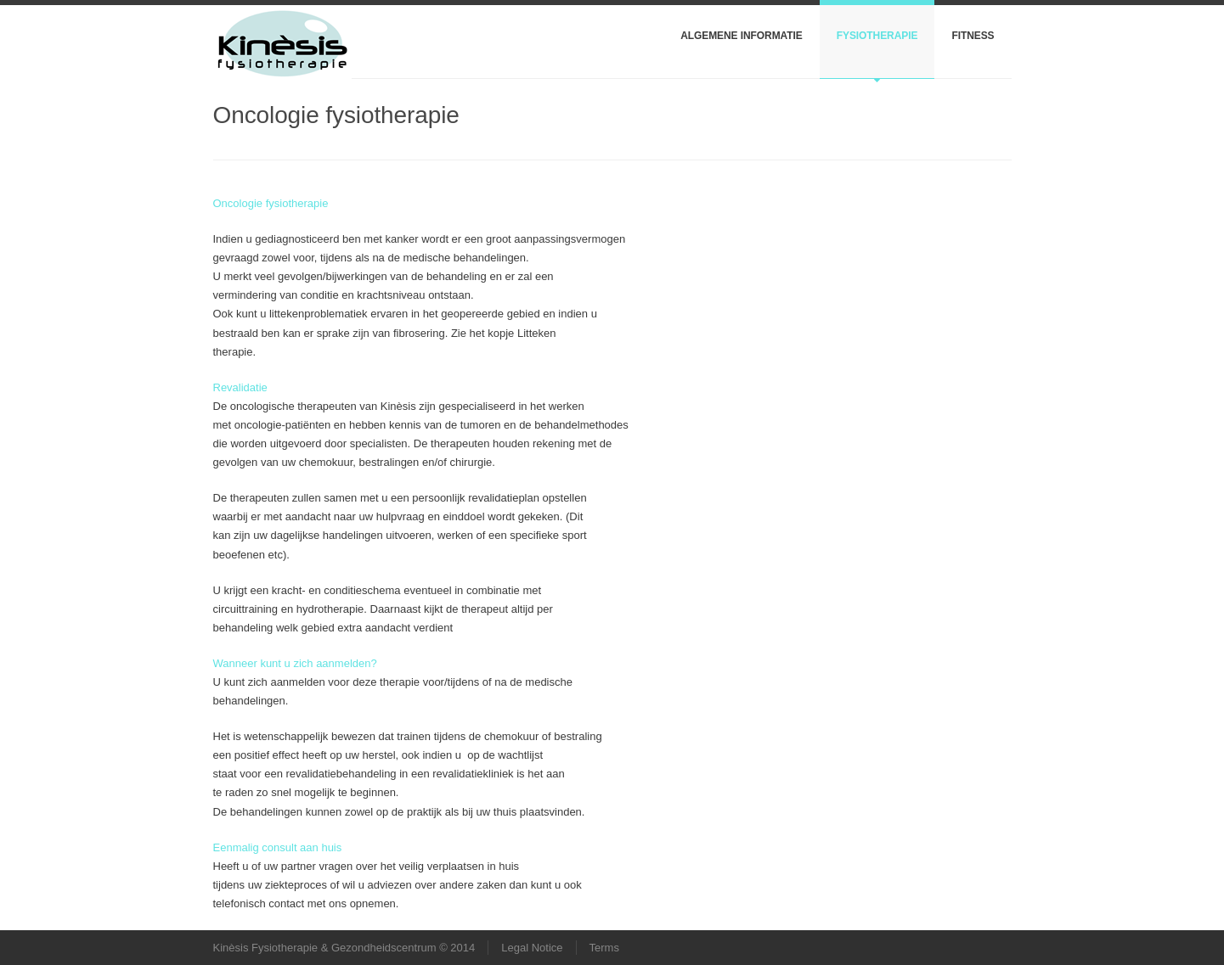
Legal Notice (531, 947)
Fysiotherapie (877, 36)
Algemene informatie (741, 36)
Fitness (972, 36)
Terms (604, 947)
